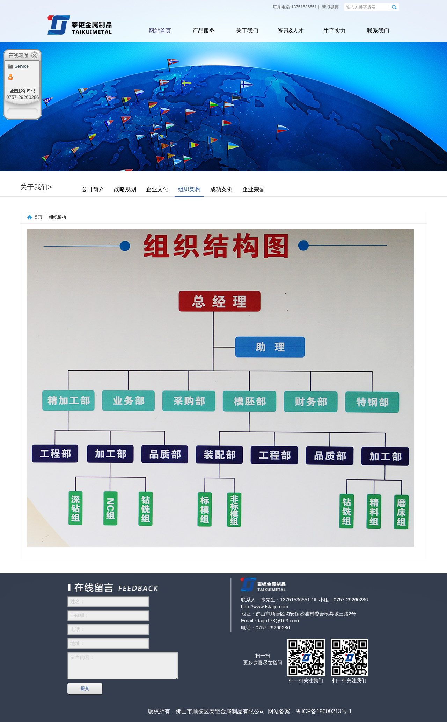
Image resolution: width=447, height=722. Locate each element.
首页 (38, 217)
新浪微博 (330, 7)
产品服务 (203, 31)
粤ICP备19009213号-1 (324, 711)
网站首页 (160, 31)
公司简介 (93, 189)
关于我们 (247, 31)
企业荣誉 (253, 189)
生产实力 (334, 31)
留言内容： (122, 665)
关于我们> (36, 187)
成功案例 (221, 189)
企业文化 (157, 189)
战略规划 (125, 189)
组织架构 (189, 189)
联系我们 (378, 31)
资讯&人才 (291, 31)
